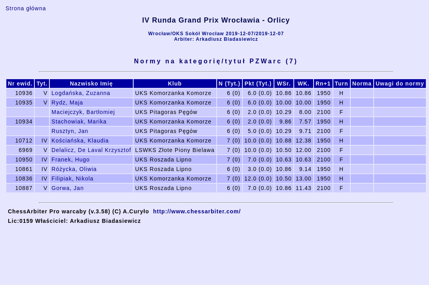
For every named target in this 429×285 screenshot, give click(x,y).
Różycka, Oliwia (74, 169)
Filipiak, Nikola (72, 178)
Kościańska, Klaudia (80, 140)
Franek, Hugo (70, 159)
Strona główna (26, 8)
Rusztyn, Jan (69, 131)
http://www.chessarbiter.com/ (197, 211)
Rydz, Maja (67, 102)
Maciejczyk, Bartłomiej (83, 112)
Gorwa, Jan (67, 188)
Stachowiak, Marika (78, 121)
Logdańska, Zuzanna (80, 93)
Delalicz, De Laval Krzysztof (91, 150)
